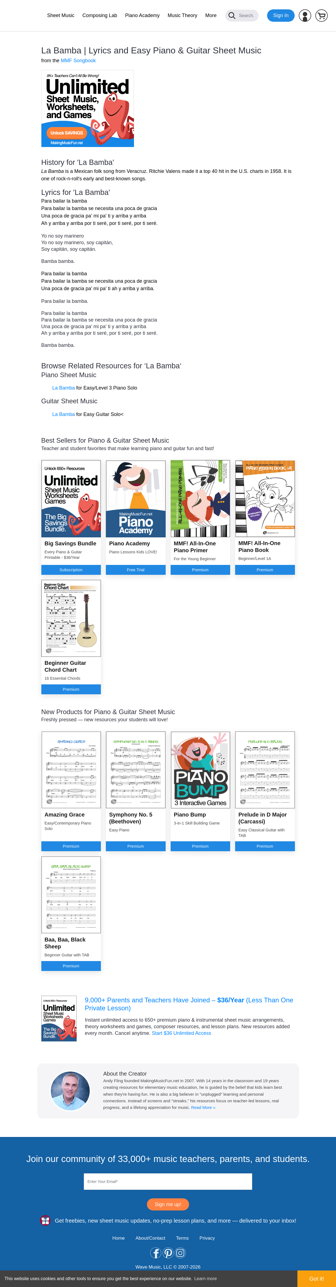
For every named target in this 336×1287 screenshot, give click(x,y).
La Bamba (63, 388)
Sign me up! (168, 1204)
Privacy (207, 1238)
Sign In (281, 15)
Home (118, 1238)
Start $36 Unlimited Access (181, 1033)
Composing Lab (99, 15)
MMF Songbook (78, 60)
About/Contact (150, 1238)
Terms (182, 1238)
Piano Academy (142, 15)
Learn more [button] (205, 1278)
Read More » (203, 1107)
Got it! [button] (316, 1279)
